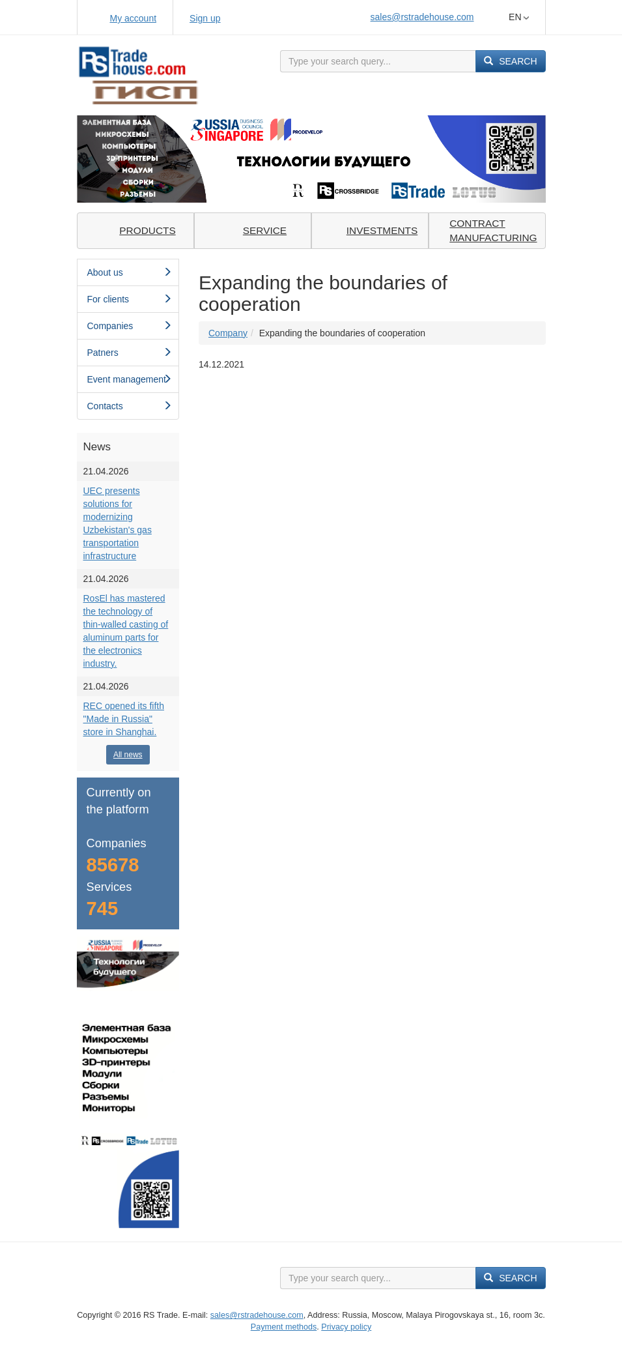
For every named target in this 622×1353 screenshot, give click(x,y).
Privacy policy (346, 1326)
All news (128, 754)
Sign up (205, 18)
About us (130, 272)
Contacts (130, 406)
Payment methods (284, 1326)
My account (133, 18)
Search (510, 61)
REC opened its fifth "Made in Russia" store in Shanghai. (124, 719)
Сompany (227, 333)
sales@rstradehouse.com (422, 17)
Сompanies (130, 326)
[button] (112, 158)
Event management (130, 379)
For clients (130, 299)
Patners (130, 352)
